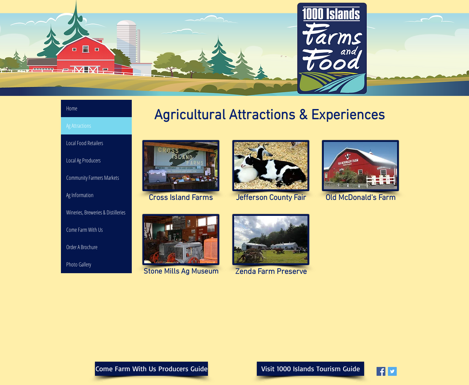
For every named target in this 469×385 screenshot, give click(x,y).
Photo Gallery (78, 264)
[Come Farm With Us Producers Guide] (151, 369)
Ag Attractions (78, 126)
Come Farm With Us (84, 230)
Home (71, 108)
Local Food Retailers (84, 143)
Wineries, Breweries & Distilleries (95, 212)
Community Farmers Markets (92, 178)
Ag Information (80, 195)
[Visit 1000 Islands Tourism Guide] (310, 369)
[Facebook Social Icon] (381, 371)
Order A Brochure (81, 247)
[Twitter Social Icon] (392, 371)
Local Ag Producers (83, 160)
